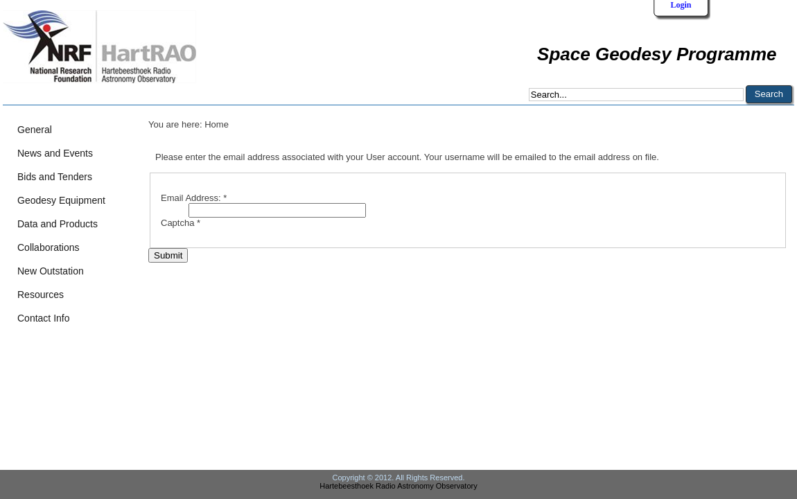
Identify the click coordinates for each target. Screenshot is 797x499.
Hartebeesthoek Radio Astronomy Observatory (398, 486)
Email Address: (194, 198)
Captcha (180, 223)
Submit (168, 255)
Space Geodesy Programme (656, 54)
